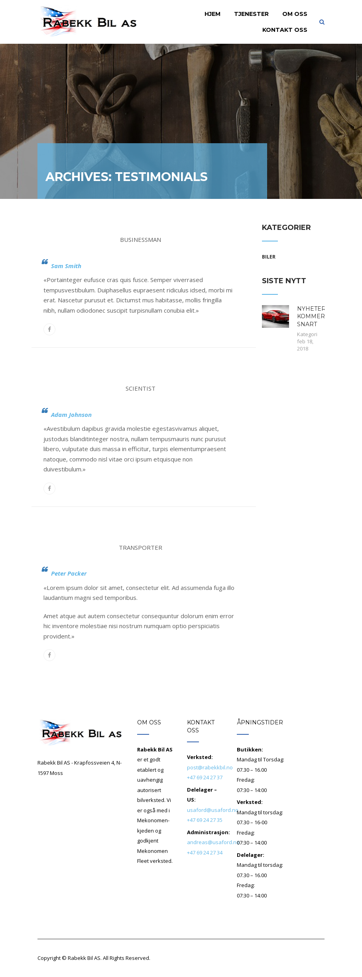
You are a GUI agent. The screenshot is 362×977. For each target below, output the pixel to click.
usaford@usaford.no (212, 810)
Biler (268, 256)
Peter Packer (69, 573)
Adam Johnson (71, 414)
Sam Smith (66, 266)
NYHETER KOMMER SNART (311, 316)
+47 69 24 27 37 (204, 777)
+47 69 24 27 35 (204, 819)
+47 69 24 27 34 (204, 852)
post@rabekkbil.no (210, 767)
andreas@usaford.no (213, 842)
